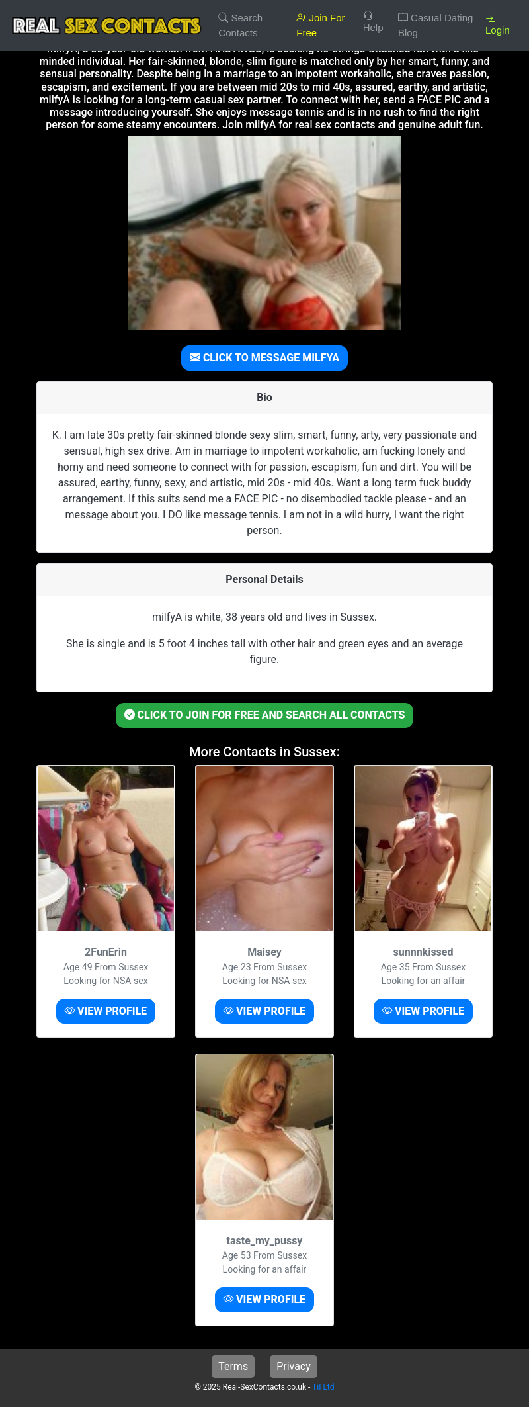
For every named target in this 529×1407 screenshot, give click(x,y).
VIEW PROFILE (106, 1011)
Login (497, 24)
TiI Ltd (323, 1387)
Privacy (293, 1366)
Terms (233, 1366)
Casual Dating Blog (435, 25)
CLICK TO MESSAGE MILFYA (264, 357)
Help (373, 21)
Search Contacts (240, 25)
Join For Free (320, 25)
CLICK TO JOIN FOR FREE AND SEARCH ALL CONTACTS (264, 715)
